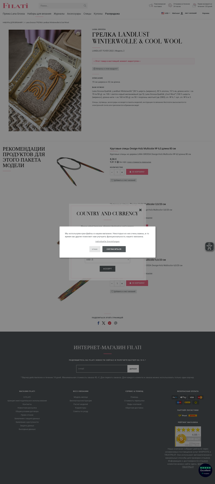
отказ (95, 249)
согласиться (114, 249)
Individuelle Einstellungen (107, 241)
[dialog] (107, 242)
